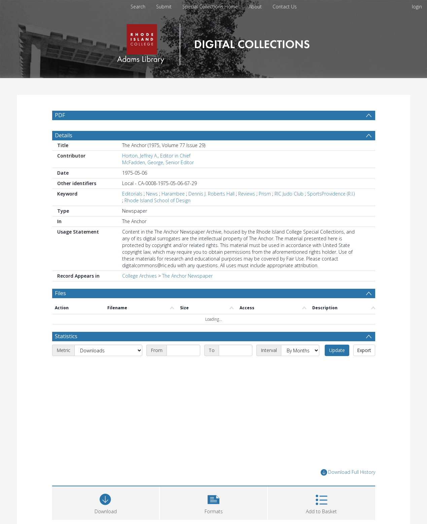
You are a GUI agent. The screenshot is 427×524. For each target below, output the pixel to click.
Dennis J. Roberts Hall (211, 193)
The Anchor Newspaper (187, 276)
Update (337, 350)
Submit (164, 6)
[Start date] (183, 350)
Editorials (132, 193)
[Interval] (300, 350)
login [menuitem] (417, 6)
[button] (213, 502)
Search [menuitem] (138, 6)
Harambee (173, 193)
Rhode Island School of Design (157, 200)
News (152, 193)
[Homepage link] (213, 42)
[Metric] (108, 350)
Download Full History (348, 472)
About (255, 6)
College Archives (139, 276)
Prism (265, 193)
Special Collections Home (210, 6)
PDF (60, 115)
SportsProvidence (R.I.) (331, 193)
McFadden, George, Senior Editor (158, 162)
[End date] (235, 350)
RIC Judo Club (289, 193)
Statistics (66, 336)
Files (60, 293)
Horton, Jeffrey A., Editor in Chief (156, 155)
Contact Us (285, 6)
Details (63, 135)
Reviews (246, 193)
